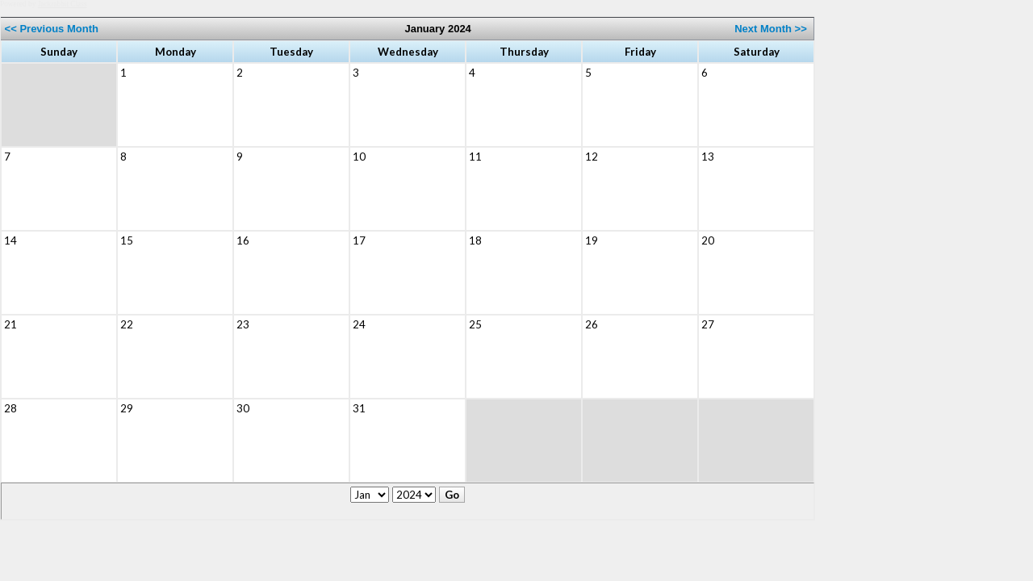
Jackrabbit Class (62, 4)
